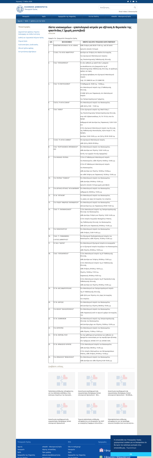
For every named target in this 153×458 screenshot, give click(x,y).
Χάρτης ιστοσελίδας (49, 449)
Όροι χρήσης (46, 452)
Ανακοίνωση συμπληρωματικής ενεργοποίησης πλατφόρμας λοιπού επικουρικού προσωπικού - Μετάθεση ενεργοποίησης (120, 394)
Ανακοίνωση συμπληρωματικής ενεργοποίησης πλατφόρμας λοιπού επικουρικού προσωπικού (59, 421)
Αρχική (20, 21)
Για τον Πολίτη (94, 16)
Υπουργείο (25, 16)
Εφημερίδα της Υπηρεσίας (67, 16)
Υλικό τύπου (123, 12)
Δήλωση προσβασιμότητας (51, 455)
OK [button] (131, 454)
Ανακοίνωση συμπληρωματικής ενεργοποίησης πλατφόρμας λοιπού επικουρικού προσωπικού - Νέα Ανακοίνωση (89, 394)
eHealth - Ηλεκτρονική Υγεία (121, 16)
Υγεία (43, 16)
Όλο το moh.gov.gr (74, 447)
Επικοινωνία (133, 12)
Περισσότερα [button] (131, 448)
